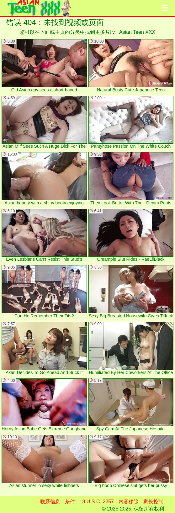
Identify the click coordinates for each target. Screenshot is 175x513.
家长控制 (153, 501)
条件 (70, 501)
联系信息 (50, 501)
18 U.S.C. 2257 (97, 501)
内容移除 (129, 501)
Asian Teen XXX (137, 32)
